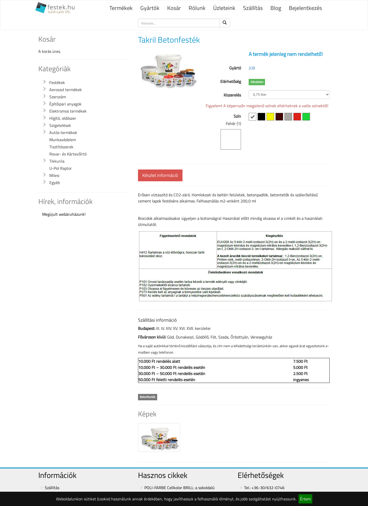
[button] (44, 82)
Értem (305, 499)
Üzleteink (224, 8)
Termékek (121, 8)
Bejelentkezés (305, 8)
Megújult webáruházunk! (64, 214)
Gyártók (149, 8)
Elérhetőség (230, 81)
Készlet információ (160, 175)
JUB (252, 68)
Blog (275, 8)
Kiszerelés (232, 95)
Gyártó (235, 68)
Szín (222, 131)
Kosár (174, 8)
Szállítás (253, 8)
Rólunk (197, 8)
